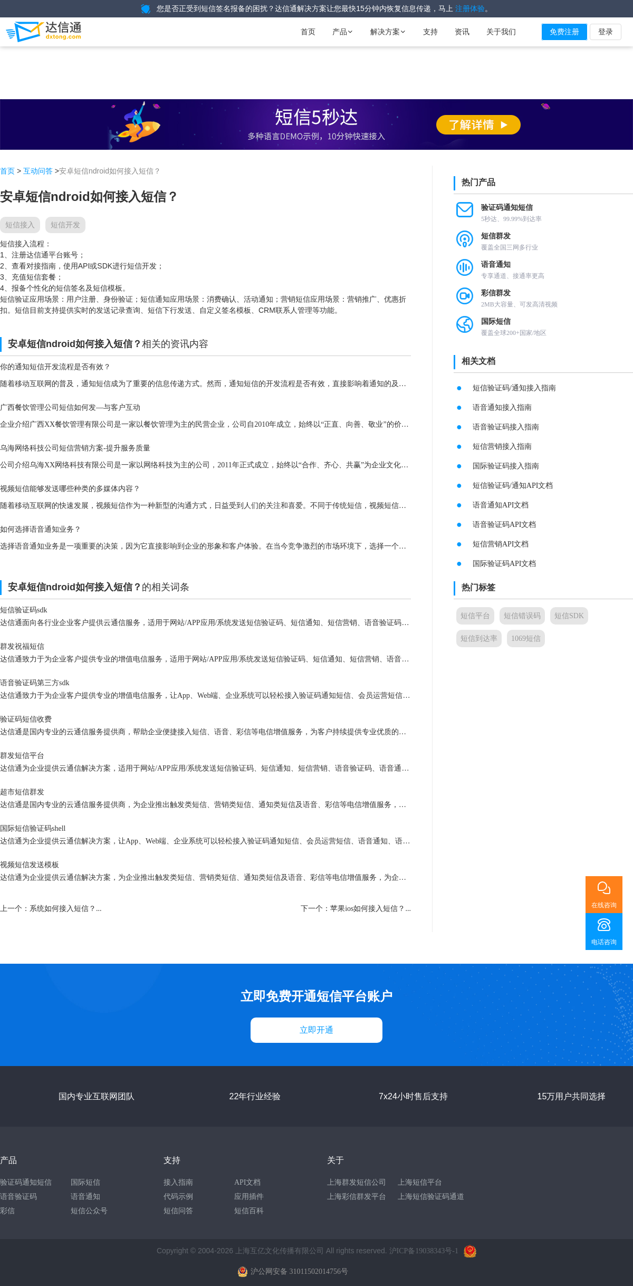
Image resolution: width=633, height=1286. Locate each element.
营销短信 (295, 299)
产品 (342, 32)
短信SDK (569, 616)
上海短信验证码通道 (431, 1197)
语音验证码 (18, 1197)
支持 (430, 32)
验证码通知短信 (26, 1182)
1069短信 (526, 638)
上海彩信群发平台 (356, 1197)
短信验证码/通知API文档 (513, 486)
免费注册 (564, 32)
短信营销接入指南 (502, 446)
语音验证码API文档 (504, 525)
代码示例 (178, 1197)
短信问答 (178, 1211)
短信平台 (475, 616)
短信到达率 (479, 638)
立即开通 (316, 1029)
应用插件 (249, 1197)
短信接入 (20, 225)
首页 (308, 32)
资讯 (462, 32)
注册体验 (470, 9)
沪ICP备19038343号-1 (423, 1251)
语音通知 (85, 1197)
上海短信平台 (420, 1182)
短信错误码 (522, 616)
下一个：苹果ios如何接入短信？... (356, 909)
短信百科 (249, 1211)
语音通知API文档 (501, 505)
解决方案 (388, 32)
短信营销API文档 (501, 544)
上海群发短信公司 (356, 1182)
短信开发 (65, 225)
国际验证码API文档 (504, 564)
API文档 (247, 1182)
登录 (605, 32)
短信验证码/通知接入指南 (514, 388)
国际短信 (85, 1182)
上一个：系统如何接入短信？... (51, 909)
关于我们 (501, 32)
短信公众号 (89, 1211)
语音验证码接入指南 (506, 427)
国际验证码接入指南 (506, 466)
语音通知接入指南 (502, 407)
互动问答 (38, 171)
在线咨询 (604, 905)
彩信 (7, 1211)
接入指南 (178, 1182)
